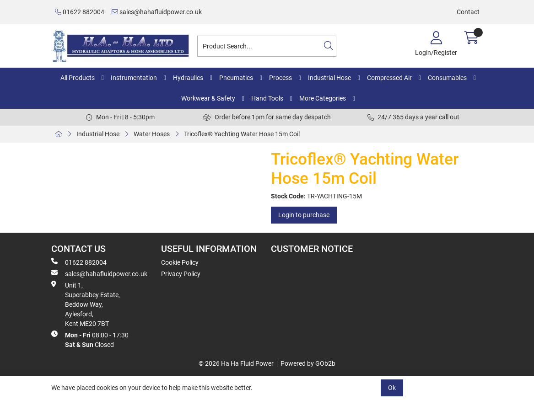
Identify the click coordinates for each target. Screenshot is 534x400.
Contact (468, 12)
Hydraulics (188, 77)
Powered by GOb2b (307, 363)
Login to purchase (303, 215)
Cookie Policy (180, 262)
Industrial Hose (329, 77)
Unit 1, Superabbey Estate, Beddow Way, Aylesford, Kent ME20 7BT (85, 304)
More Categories (322, 98)
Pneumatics (236, 77)
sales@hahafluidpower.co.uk (157, 12)
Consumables (447, 77)
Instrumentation (134, 77)
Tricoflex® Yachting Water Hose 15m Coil (242, 134)
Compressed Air (389, 77)
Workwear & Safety (208, 98)
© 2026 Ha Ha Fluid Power (236, 363)
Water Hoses (152, 134)
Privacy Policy (180, 273)
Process (280, 77)
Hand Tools (267, 98)
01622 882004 (79, 12)
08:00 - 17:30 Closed (90, 339)
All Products (77, 77)
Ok (392, 387)
